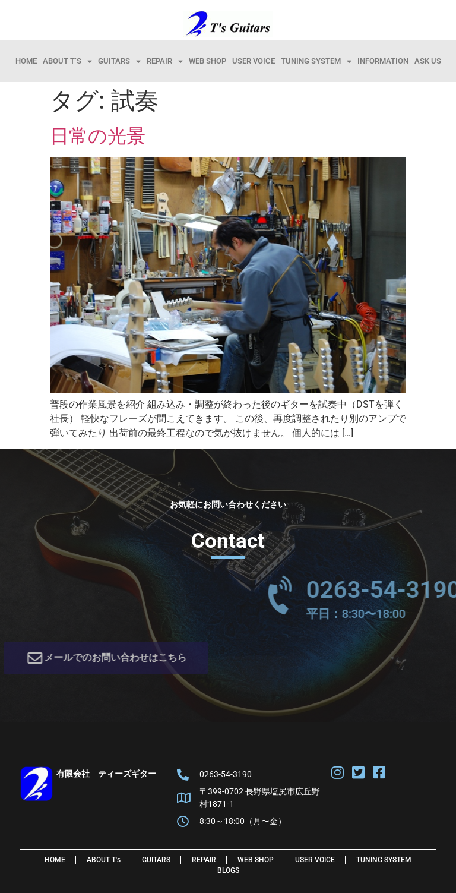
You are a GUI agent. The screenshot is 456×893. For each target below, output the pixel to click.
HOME (26, 60)
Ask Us (427, 60)
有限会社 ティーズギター (106, 773)
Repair (165, 61)
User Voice (253, 60)
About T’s (67, 61)
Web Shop (207, 60)
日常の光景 (97, 136)
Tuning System (316, 61)
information (382, 60)
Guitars (119, 61)
